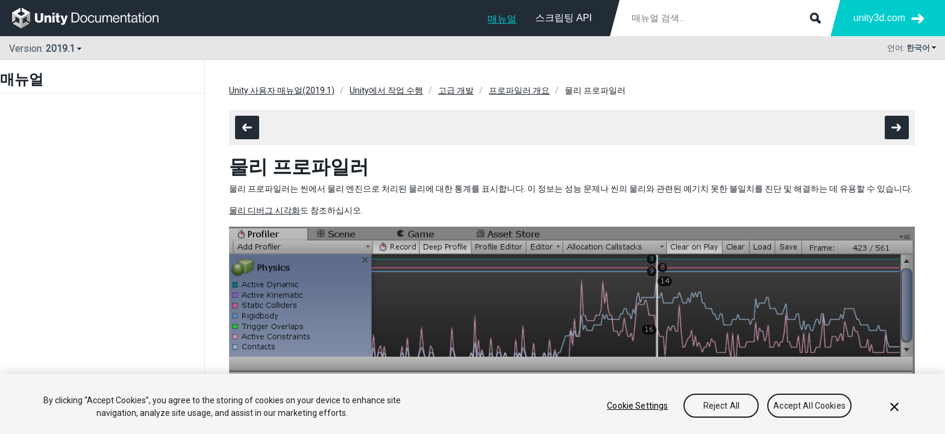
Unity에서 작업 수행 (386, 90)
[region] (472, 404)
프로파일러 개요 (519, 90)
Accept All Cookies (809, 405)
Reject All (721, 405)
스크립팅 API (563, 18)
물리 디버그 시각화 (264, 210)
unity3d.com (879, 18)
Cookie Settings (637, 405)
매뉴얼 (502, 19)
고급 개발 (456, 90)
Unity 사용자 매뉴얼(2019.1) (281, 90)
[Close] (894, 407)
